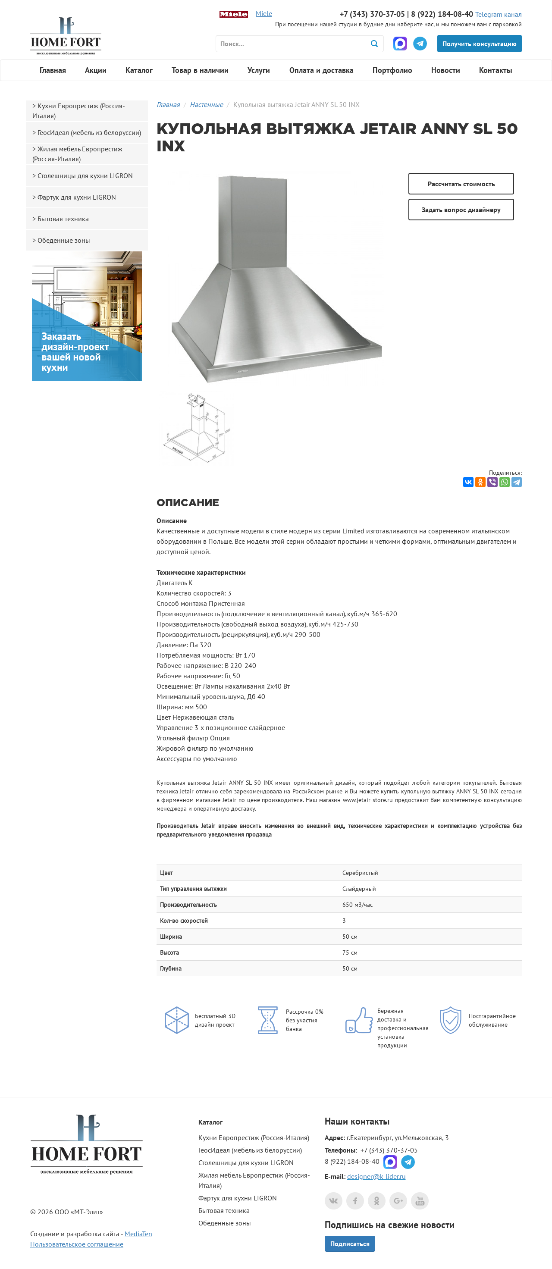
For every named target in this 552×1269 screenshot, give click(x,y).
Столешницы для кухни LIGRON (85, 175)
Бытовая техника (63, 218)
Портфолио (392, 70)
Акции (96, 70)
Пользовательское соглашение (76, 1244)
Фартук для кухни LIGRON (77, 197)
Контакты (495, 70)
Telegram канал (498, 14)
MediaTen (138, 1233)
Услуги (259, 70)
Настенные (206, 104)
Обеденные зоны (64, 240)
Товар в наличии (200, 70)
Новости (445, 70)
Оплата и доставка (321, 70)
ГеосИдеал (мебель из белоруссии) (89, 132)
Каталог (139, 70)
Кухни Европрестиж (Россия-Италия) (78, 110)
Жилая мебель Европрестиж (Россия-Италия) (77, 153)
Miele (264, 13)
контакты (370, 1121)
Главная (53, 70)
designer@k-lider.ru (376, 1176)
